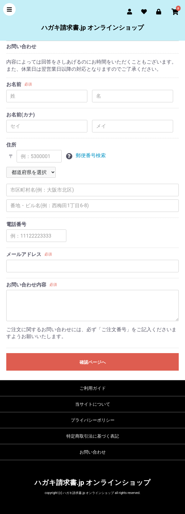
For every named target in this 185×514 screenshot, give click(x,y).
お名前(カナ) (20, 115)
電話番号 (16, 224)
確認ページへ (93, 362)
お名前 (13, 84)
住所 (11, 145)
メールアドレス (23, 254)
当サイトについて (92, 404)
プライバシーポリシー (93, 420)
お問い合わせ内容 (26, 285)
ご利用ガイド (93, 388)
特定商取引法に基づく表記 (92, 436)
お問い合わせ (93, 452)
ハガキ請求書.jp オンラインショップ (92, 27)
